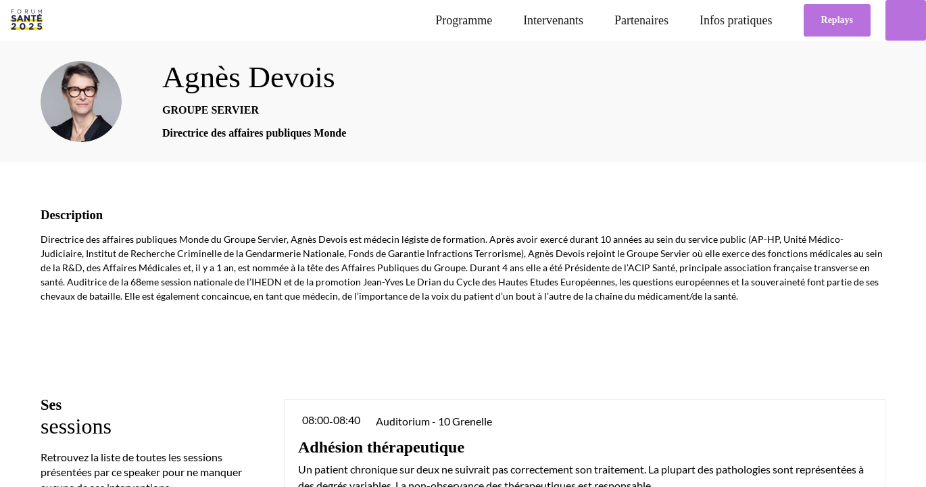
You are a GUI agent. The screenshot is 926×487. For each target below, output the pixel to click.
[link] (463, 20)
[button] (837, 20)
